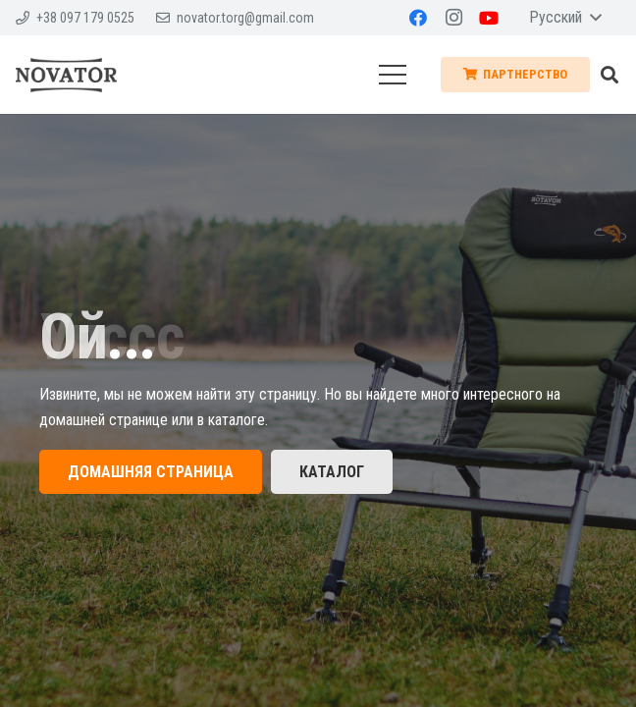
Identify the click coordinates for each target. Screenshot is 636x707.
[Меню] (392, 74)
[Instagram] (453, 17)
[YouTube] (488, 17)
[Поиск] (609, 75)
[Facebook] (418, 17)
